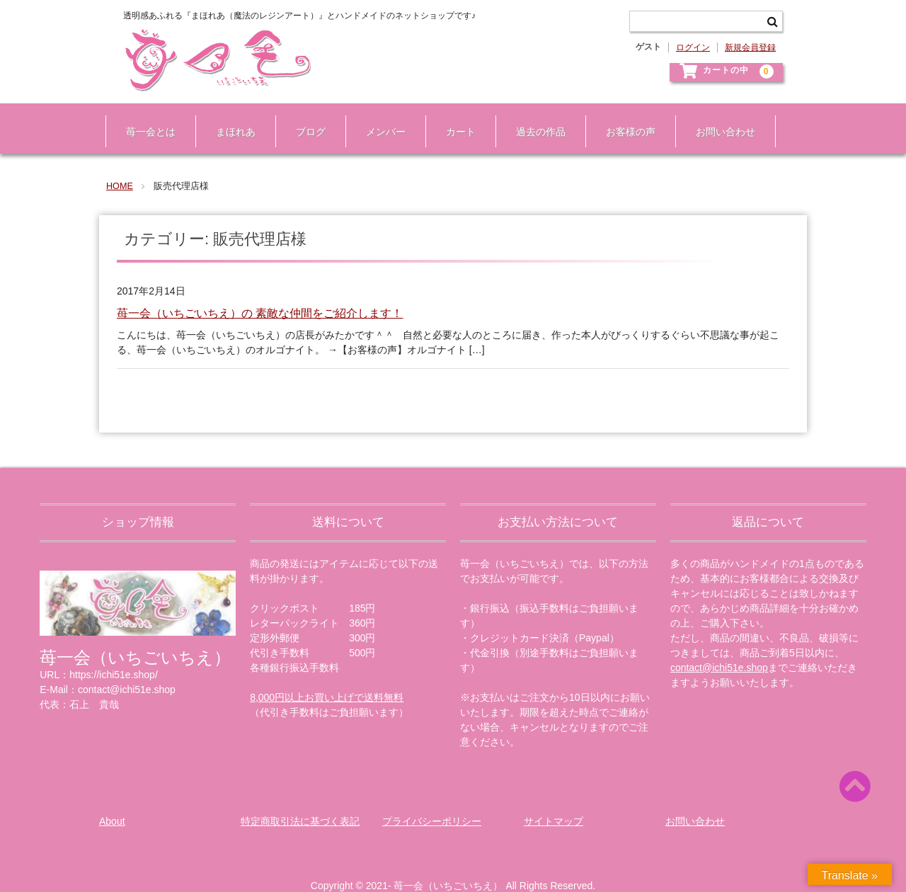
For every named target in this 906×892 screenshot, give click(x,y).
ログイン (693, 47)
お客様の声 (624, 119)
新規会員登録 (750, 47)
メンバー (379, 119)
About (112, 802)
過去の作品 (534, 119)
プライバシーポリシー (431, 802)
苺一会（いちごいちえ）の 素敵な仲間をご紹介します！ (260, 295)
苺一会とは (144, 119)
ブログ (304, 119)
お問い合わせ (719, 119)
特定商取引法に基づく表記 (300, 802)
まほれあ (229, 119)
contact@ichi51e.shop (719, 648)
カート (454, 119)
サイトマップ (553, 802)
